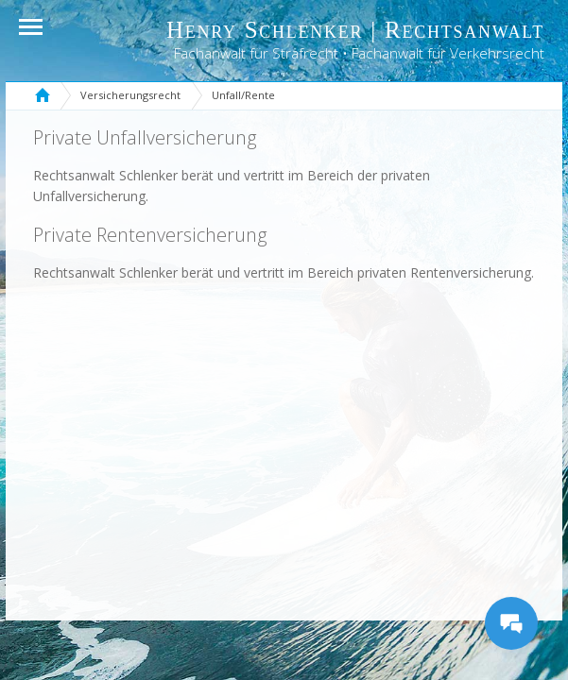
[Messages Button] (511, 623)
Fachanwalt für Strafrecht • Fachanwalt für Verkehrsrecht (359, 53)
